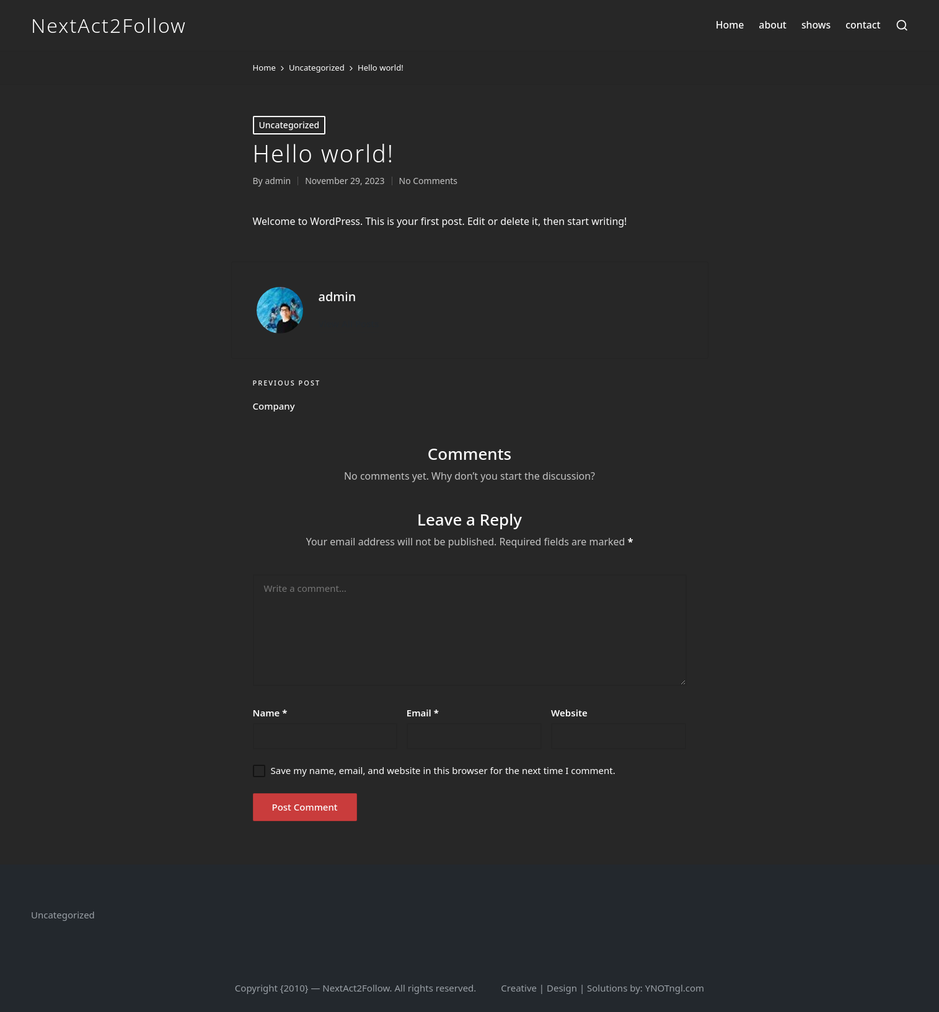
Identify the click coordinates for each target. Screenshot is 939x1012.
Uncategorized (289, 125)
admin (337, 296)
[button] (349, 323)
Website (569, 712)
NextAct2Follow (109, 25)
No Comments (428, 181)
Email (423, 712)
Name (270, 712)
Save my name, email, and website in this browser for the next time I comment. (443, 770)
